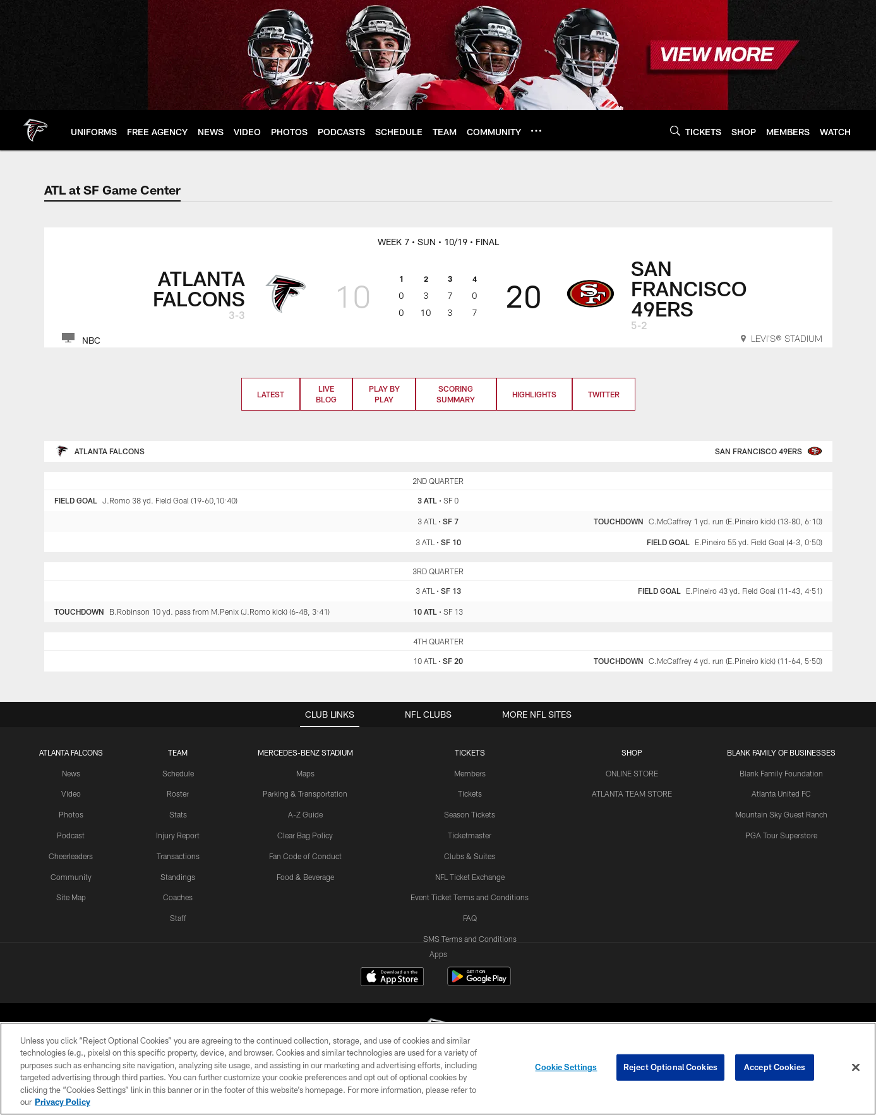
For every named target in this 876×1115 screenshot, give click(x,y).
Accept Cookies (774, 1067)
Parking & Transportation (305, 793)
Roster (178, 793)
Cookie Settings (566, 1067)
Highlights (534, 394)
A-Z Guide (305, 814)
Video (71, 793)
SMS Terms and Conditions (470, 938)
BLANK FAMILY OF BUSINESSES (781, 752)
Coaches (178, 897)
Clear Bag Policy (305, 835)
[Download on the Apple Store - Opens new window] (392, 978)
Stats (178, 814)
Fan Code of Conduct (305, 856)
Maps (305, 773)
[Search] (675, 130)
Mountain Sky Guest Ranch (781, 814)
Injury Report (178, 835)
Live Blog (326, 394)
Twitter (604, 394)
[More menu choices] (536, 131)
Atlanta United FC (781, 793)
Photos (71, 814)
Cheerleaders (71, 856)
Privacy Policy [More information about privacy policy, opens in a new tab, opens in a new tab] (62, 1102)
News (71, 773)
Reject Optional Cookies (670, 1067)
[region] (438, 1068)
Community (71, 876)
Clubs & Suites (469, 856)
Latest (270, 394)
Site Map (71, 897)
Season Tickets (469, 814)
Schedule (178, 773)
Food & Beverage (305, 876)
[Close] (856, 1068)
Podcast (71, 835)
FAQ (470, 917)
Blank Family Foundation (781, 773)
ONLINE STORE (632, 773)
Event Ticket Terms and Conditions (470, 897)
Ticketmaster (469, 835)
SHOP (631, 752)
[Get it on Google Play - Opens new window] (479, 982)
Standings (177, 876)
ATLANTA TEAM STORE (632, 793)
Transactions (178, 856)
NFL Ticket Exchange (470, 876)
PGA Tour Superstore (781, 835)
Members (470, 773)
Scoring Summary (455, 394)
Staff (178, 917)
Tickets (470, 793)
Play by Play (384, 394)
